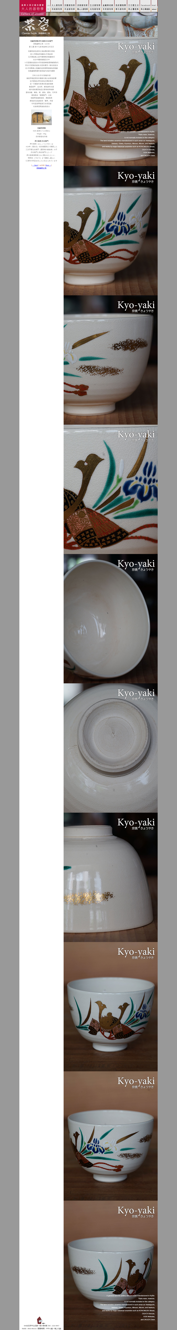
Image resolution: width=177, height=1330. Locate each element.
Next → (48, 165)
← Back (35, 165)
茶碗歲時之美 (41, 168)
